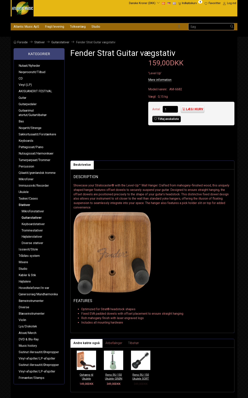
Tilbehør (133, 343)
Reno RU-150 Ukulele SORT (140, 377)
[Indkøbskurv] (190, 3)
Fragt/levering (54, 26)
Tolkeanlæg (78, 26)
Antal (156, 109)
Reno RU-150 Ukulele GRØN (113, 377)
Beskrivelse (82, 165)
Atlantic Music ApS (26, 26)
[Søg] (231, 27)
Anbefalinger (113, 343)
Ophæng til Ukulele (86, 377)
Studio (95, 26)
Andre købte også (86, 343)
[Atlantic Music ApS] (23, 7)
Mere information (159, 80)
